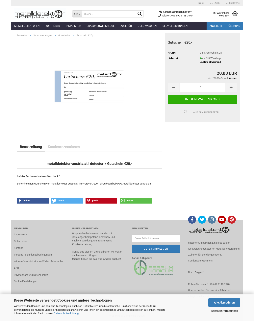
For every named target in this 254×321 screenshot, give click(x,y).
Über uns (234, 25)
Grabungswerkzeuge (100, 25)
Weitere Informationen (224, 310)
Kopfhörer (52, 25)
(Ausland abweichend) (210, 62)
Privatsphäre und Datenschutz (31, 274)
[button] (201, 3)
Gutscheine (20, 241)
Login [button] (215, 3)
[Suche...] (77, 13)
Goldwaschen (147, 25)
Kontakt (18, 247)
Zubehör (126, 25)
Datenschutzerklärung (66, 313)
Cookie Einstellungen (25, 281)
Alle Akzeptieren (224, 302)
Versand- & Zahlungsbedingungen (33, 254)
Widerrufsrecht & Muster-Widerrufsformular (38, 261)
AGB (16, 268)
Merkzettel (233, 3)
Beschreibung (31, 147)
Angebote (216, 25)
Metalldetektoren (26, 25)
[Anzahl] (202, 87)
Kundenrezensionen (64, 147)
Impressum (20, 234)
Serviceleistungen (175, 25)
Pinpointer (73, 25)
